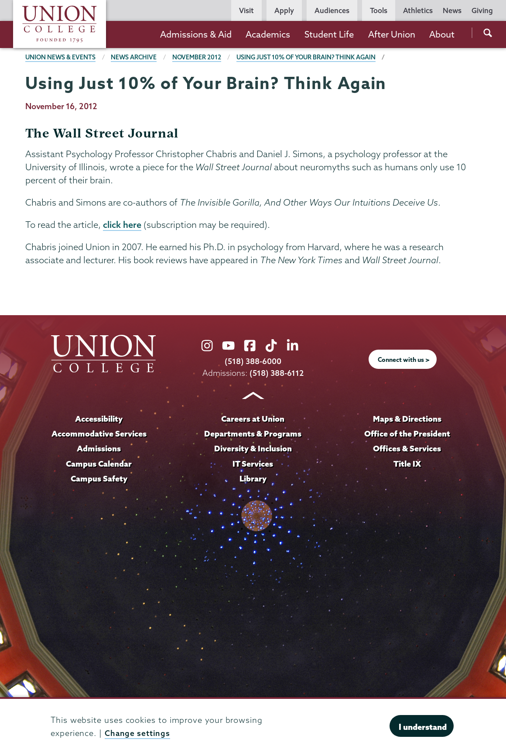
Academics (268, 34)
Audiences (332, 10)
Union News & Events (61, 57)
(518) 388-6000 (253, 362)
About (442, 34)
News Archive (135, 57)
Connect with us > (404, 360)
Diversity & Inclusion (253, 448)
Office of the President (407, 433)
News (452, 10)
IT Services (253, 463)
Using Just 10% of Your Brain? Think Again (310, 57)
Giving (482, 10)
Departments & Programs (253, 433)
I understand (423, 727)
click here (122, 224)
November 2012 (199, 57)
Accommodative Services (99, 433)
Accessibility (99, 418)
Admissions (99, 448)
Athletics (418, 10)
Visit (246, 10)
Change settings (138, 733)
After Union (391, 34)
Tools (378, 10)
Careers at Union (253, 418)
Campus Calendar (99, 463)
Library (253, 477)
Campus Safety (99, 477)
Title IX (407, 463)
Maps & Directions (407, 418)
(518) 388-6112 (277, 373)
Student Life (329, 34)
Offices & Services (407, 448)
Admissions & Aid (196, 34)
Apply (284, 10)
